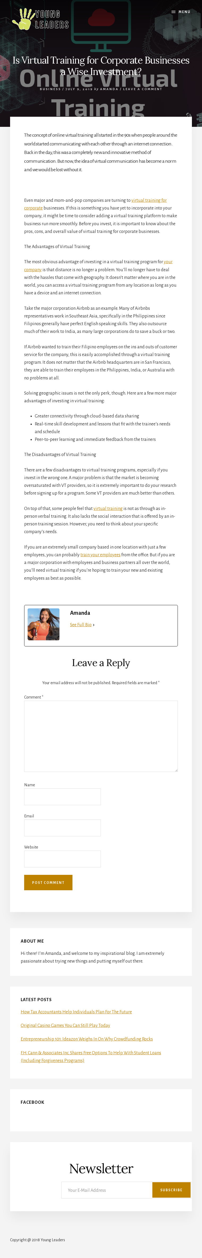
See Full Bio (81, 624)
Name (29, 785)
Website (31, 847)
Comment (33, 697)
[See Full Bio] (94, 625)
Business (50, 89)
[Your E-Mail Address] (126, 1190)
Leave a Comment (142, 89)
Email (29, 816)
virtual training (108, 508)
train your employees (100, 555)
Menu (185, 12)
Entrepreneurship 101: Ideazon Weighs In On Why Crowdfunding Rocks (87, 1039)
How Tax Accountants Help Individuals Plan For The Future (76, 1012)
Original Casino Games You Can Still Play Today (65, 1025)
